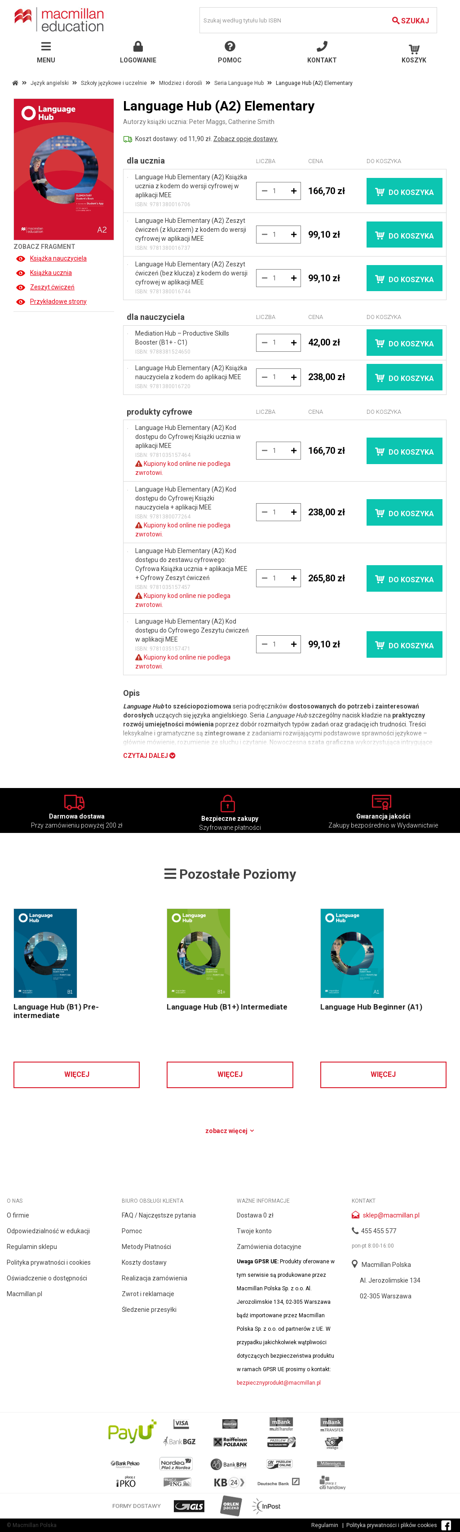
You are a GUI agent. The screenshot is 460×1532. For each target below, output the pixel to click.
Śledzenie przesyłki (149, 1309)
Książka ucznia (44, 272)
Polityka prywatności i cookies (49, 1262)
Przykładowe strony (51, 301)
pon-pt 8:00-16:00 (373, 1246)
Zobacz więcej (230, 1130)
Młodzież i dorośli (180, 83)
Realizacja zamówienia (154, 1278)
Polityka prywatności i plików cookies (391, 1525)
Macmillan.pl (24, 1293)
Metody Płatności (146, 1246)
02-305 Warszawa (385, 1296)
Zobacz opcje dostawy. (245, 138)
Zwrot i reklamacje (148, 1293)
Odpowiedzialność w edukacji (48, 1231)
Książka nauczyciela (51, 258)
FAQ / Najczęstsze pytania (159, 1215)
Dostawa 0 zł (255, 1215)
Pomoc (132, 1231)
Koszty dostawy (144, 1262)
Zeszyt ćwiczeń (45, 287)
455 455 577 (378, 1231)
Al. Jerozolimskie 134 (390, 1280)
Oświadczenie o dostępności (47, 1278)
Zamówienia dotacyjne (269, 1246)
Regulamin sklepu (32, 1246)
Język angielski (50, 83)
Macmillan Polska (386, 1264)
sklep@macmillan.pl (391, 1215)
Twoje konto (254, 1231)
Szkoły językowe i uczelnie (114, 83)
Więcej (76, 1074)
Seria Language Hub (239, 83)
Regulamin (324, 1525)
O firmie (18, 1215)
